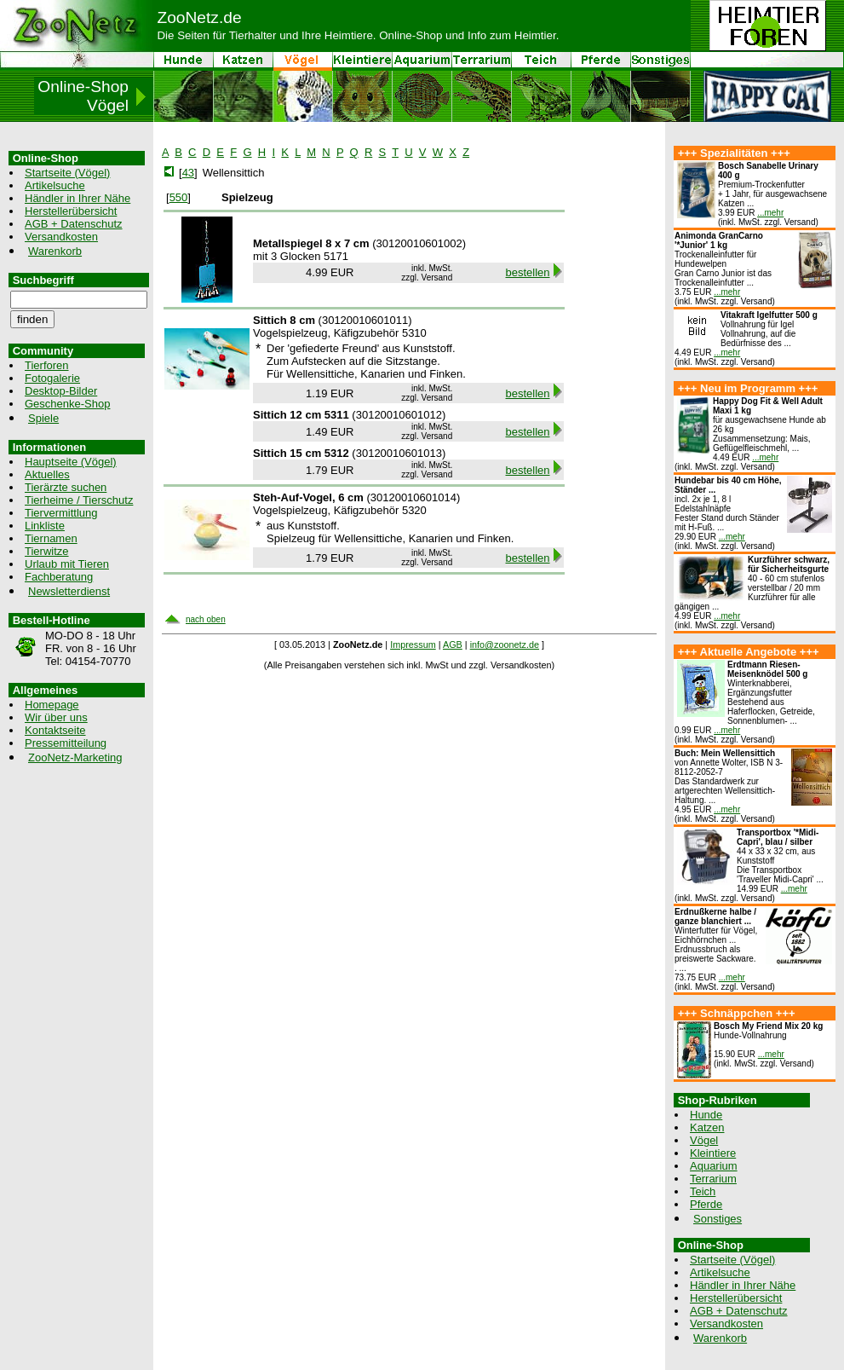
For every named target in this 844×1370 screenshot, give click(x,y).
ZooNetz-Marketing (75, 757)
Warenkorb (55, 251)
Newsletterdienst (69, 591)
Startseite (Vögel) (67, 172)
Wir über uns (56, 717)
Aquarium (714, 1165)
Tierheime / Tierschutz (79, 500)
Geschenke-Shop (67, 403)
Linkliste (45, 525)
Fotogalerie (52, 378)
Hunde (706, 1114)
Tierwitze (47, 551)
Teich (702, 1191)
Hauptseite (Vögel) (71, 461)
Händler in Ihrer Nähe (77, 198)
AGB (452, 644)
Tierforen (47, 365)
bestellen (528, 272)
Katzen (707, 1127)
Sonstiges (717, 1218)
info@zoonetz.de (504, 644)
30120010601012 (399, 414)
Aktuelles (47, 474)
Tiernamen (51, 538)
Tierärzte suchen (65, 487)
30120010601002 (419, 243)
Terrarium (713, 1178)
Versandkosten (61, 236)
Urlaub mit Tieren (67, 564)
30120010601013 (399, 453)
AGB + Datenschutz (74, 223)
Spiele (43, 418)
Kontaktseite (55, 730)
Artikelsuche (55, 185)
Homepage (52, 704)
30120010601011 (365, 320)
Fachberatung (59, 576)
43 (188, 172)
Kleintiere (713, 1153)
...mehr (770, 212)
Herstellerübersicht (71, 211)
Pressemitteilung (65, 743)
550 (178, 197)
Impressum (413, 644)
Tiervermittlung (61, 512)
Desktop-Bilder (61, 390)
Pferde (706, 1204)
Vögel (704, 1140)
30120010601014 (413, 497)
